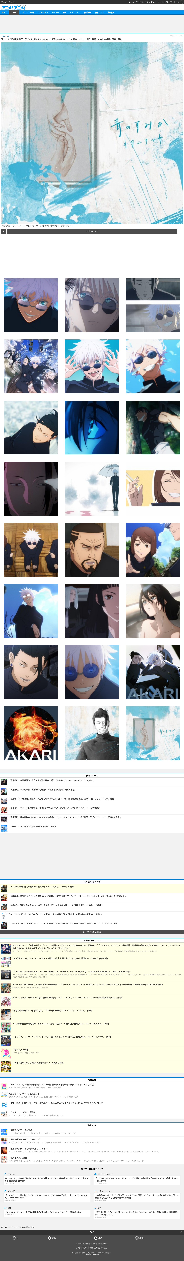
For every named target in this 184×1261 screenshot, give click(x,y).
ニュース (14, 12)
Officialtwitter (100, 1238)
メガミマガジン (99, 12)
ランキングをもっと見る (92, 932)
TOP (92, 1232)
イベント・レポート (106, 1174)
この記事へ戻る (92, 231)
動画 (64, 12)
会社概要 (93, 1243)
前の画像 (3, 231)
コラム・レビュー (105, 1191)
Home (17, 1237)
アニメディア (87, 12)
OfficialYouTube (141, 1238)
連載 (99, 1208)
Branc (111, 12)
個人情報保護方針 (102, 1243)
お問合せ (78, 1243)
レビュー (55, 12)
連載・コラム (75, 12)
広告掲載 (85, 1243)
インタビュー (43, 12)
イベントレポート (27, 12)
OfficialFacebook (54, 1238)
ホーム (4, 12)
